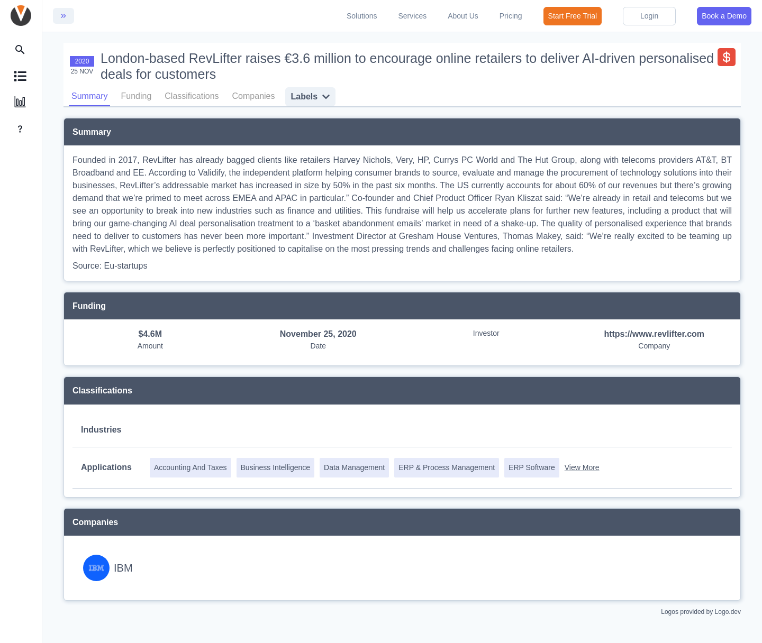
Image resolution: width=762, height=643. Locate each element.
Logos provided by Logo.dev (701, 611)
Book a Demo (724, 16)
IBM (123, 567)
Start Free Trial (572, 16)
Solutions (362, 16)
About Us (463, 16)
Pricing (511, 16)
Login (649, 16)
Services (412, 16)
